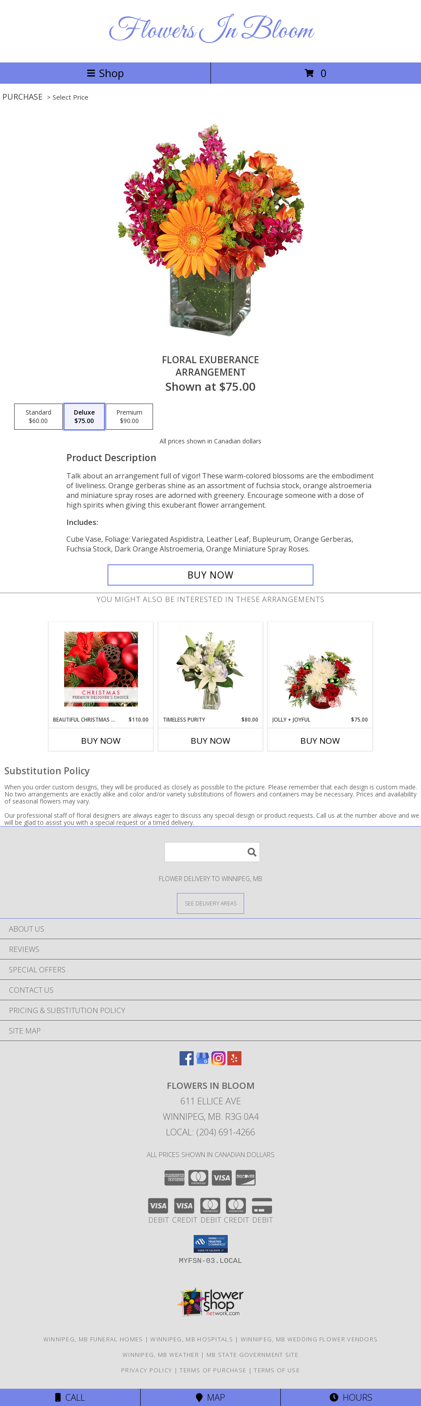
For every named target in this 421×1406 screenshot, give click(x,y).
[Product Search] (212, 852)
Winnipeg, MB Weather (160, 1355)
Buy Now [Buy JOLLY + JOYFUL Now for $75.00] (320, 740)
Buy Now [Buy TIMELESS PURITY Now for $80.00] (210, 740)
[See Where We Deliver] (210, 903)
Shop (105, 73)
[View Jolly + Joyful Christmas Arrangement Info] (320, 669)
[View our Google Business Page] (202, 1062)
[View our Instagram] (218, 1062)
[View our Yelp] (234, 1062)
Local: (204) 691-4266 (210, 1132)
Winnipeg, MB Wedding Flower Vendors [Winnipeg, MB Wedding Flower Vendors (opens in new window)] (309, 1339)
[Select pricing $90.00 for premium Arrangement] (129, 417)
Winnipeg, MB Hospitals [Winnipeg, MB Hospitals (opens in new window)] (191, 1339)
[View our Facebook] (187, 1062)
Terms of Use (277, 1370)
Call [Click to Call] (70, 1397)
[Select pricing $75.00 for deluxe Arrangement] (84, 417)
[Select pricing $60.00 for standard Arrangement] (38, 417)
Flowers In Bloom (210, 31)
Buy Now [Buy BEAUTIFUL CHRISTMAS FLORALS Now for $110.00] (101, 740)
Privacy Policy (146, 1370)
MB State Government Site (253, 1355)
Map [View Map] (210, 1397)
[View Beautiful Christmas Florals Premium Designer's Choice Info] (101, 669)
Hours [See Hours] (350, 1397)
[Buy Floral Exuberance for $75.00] (210, 575)
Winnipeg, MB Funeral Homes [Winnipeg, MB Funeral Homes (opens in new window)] (93, 1339)
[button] (211, 1244)
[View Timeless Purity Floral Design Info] (211, 669)
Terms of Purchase (213, 1370)
